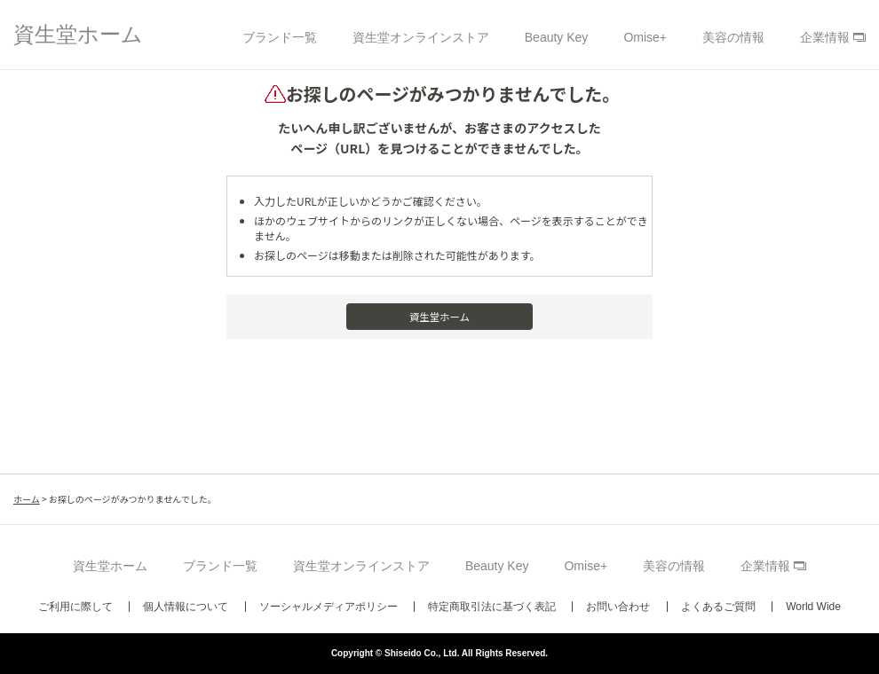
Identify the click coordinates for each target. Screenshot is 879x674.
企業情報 (825, 37)
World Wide (813, 606)
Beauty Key (557, 37)
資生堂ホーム (78, 34)
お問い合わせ (618, 606)
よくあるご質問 (718, 606)
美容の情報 (733, 37)
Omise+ (645, 37)
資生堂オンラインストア (420, 37)
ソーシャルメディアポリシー (328, 606)
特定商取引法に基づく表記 (492, 606)
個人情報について (185, 606)
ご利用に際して (75, 606)
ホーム (26, 499)
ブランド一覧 (279, 37)
